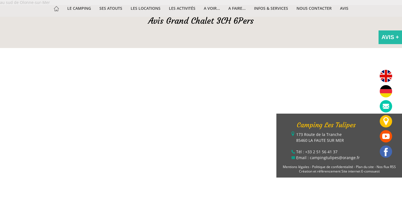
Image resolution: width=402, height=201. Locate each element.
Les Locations (146, 8)
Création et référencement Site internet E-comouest (339, 171)
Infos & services (271, 8)
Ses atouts (110, 8)
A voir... (212, 8)
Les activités (182, 8)
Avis (344, 8)
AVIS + (390, 37)
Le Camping (79, 8)
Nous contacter (314, 8)
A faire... (237, 8)
